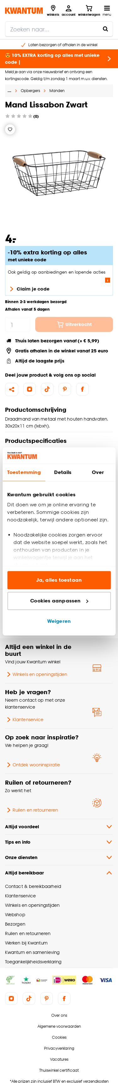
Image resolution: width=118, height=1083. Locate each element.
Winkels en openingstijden (36, 674)
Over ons (59, 1015)
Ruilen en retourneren (31, 810)
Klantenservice (24, 719)
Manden (57, 90)
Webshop (15, 914)
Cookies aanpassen (59, 601)
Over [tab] (98, 473)
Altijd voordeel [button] (59, 826)
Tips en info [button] (59, 842)
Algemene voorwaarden (59, 1026)
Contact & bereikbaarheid (33, 886)
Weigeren (59, 621)
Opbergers (30, 90)
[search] (59, 28)
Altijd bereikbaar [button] (59, 873)
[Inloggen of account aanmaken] (68, 11)
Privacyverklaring (59, 1048)
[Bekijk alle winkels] (53, 11)
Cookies (59, 1037)
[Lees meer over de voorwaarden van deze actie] (107, 280)
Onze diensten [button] (59, 857)
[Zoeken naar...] (105, 29)
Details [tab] (62, 473)
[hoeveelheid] (17, 324)
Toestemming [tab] (24, 473)
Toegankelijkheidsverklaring (33, 961)
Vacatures (59, 1059)
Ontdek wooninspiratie (32, 765)
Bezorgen (15, 924)
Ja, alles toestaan (59, 580)
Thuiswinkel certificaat (59, 1070)
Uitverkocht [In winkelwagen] (74, 324)
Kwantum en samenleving (32, 952)
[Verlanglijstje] (10, 129)
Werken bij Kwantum (26, 942)
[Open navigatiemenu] (107, 11)
